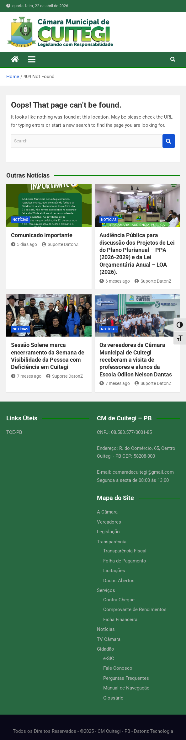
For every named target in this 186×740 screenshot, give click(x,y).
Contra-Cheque (119, 600)
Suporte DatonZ (60, 244)
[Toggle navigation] (32, 59)
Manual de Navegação (126, 688)
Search (168, 141)
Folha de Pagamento (124, 561)
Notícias (20, 220)
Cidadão (105, 649)
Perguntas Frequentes (126, 678)
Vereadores (109, 522)
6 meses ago (114, 281)
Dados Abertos (119, 580)
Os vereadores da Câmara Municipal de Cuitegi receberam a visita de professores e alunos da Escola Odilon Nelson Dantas (135, 360)
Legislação (108, 532)
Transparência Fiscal (124, 551)
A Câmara (107, 512)
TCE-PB (14, 432)
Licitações (114, 570)
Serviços (106, 590)
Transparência (111, 542)
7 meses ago (26, 376)
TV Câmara (108, 639)
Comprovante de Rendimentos (135, 609)
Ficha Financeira (120, 619)
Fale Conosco (117, 668)
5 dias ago (24, 244)
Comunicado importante (41, 235)
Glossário (113, 698)
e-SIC (108, 658)
